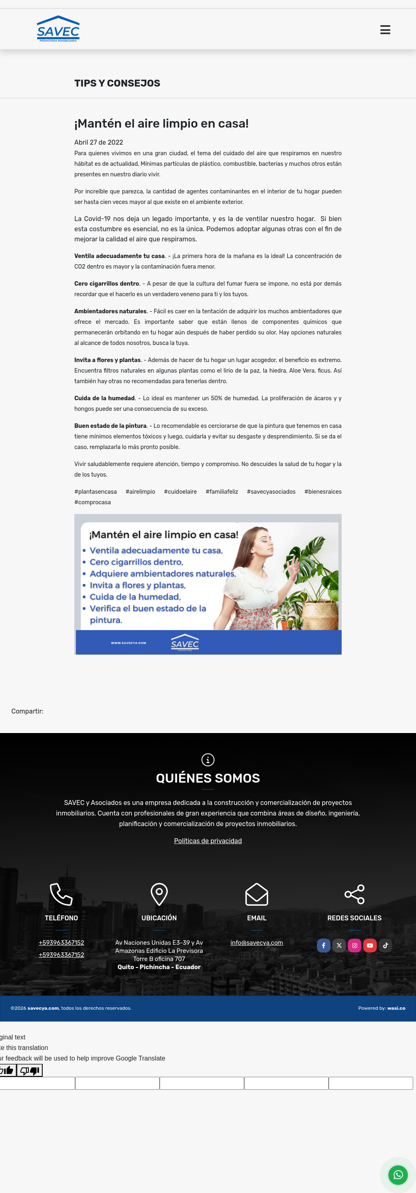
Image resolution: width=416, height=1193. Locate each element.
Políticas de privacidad (208, 841)
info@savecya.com (256, 942)
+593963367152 (61, 942)
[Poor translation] (30, 1070)
